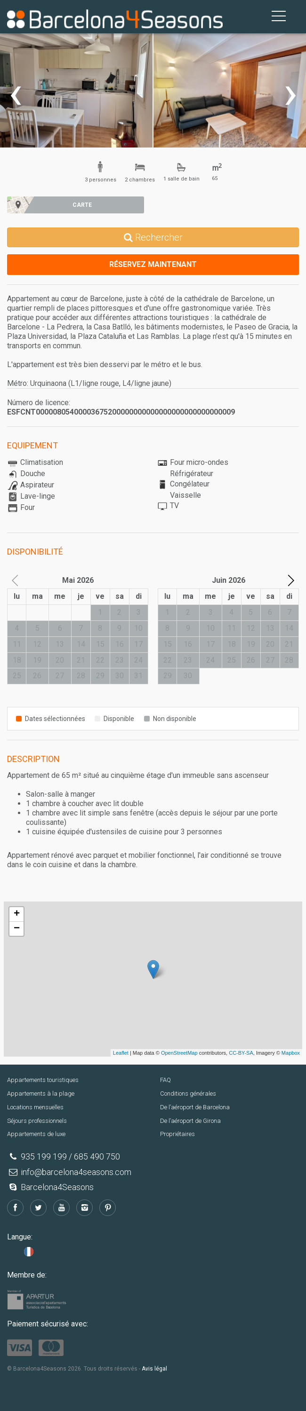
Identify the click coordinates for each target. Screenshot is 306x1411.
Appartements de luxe (36, 1133)
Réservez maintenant (153, 264)
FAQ (165, 1079)
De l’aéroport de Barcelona (195, 1107)
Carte (82, 205)
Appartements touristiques (43, 1079)
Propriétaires (177, 1133)
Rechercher (153, 237)
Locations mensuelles (35, 1107)
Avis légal (154, 1368)
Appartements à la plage (40, 1093)
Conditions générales (188, 1093)
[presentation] (15, 92)
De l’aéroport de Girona (190, 1120)
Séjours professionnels (37, 1120)
